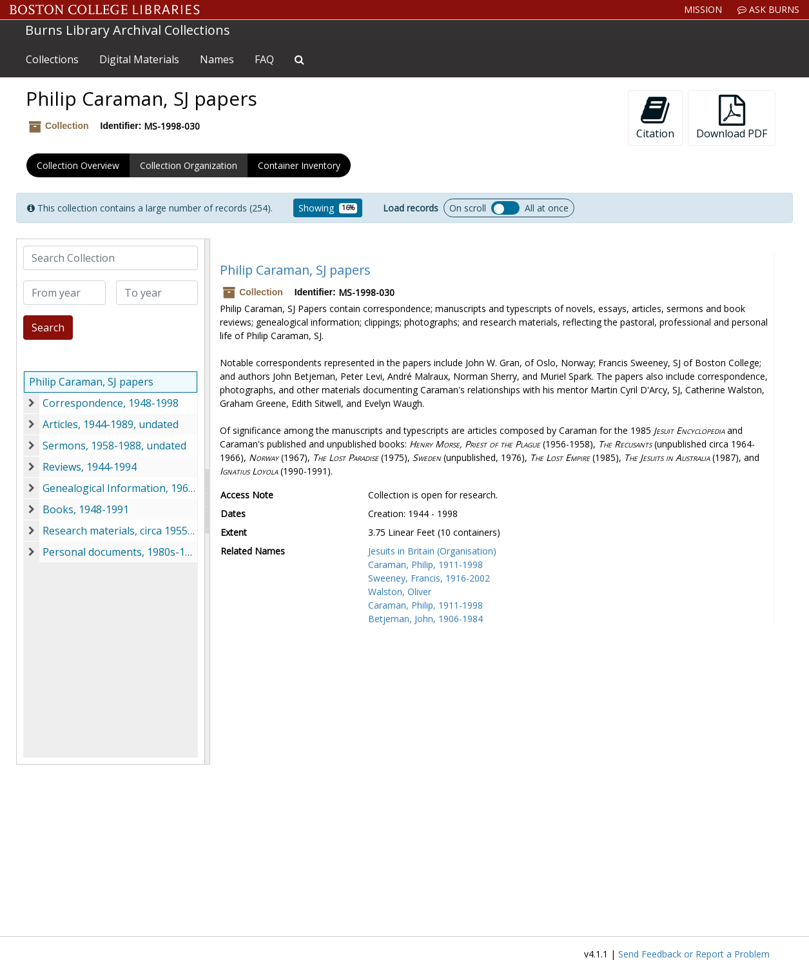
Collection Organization (188, 165)
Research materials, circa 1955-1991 (120, 531)
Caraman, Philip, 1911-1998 (425, 564)
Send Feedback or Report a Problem (694, 954)
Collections (52, 59)
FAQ (264, 59)
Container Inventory (299, 165)
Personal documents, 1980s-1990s (120, 552)
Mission (703, 9)
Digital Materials (139, 59)
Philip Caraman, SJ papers (91, 382)
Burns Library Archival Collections (127, 30)
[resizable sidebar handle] (207, 501)
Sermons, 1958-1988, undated (114, 445)
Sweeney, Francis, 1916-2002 (429, 578)
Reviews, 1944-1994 (90, 467)
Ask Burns (768, 9)
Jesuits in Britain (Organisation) (432, 551)
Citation (655, 118)
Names (217, 59)
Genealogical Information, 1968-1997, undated (120, 488)
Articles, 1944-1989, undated (111, 424)
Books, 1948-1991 (86, 509)
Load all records (505, 208)
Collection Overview (78, 165)
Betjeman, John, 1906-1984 (425, 619)
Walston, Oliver (399, 591)
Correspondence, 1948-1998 (111, 403)
